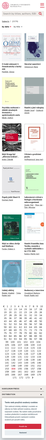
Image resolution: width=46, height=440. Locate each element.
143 (20, 362)
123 (7, 353)
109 (33, 345)
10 (41, 306)
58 (40, 324)
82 (40, 333)
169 (33, 374)
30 (20, 315)
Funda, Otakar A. (8, 249)
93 (15, 339)
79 (25, 333)
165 (7, 374)
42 (40, 318)
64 (30, 327)
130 (13, 356)
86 (20, 336)
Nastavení (23, 433)
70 (20, 330)
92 (10, 339)
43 (5, 321)
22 (20, 312)
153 (7, 368)
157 (33, 368)
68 (10, 330)
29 (15, 315)
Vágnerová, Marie (31, 67)
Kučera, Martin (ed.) (31, 254)
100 (13, 342)
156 (26, 368)
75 (5, 333)
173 (28, 377)
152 (39, 365)
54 (20, 324)
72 (30, 330)
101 (19, 342)
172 (21, 377)
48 (30, 321)
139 (33, 359)
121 (33, 350)
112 (13, 347)
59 (5, 327)
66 (40, 327)
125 (20, 353)
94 (20, 339)
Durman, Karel (7, 200)
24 (30, 312)
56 (30, 324)
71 (25, 330)
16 (30, 309)
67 (5, 330)
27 (5, 315)
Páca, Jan (38, 205)
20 (10, 312)
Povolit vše (23, 426)
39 (25, 318)
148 (13, 365)
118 (13, 350)
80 (30, 333)
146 (39, 362)
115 (33, 347)
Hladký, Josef (29, 110)
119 (20, 350)
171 (15, 377)
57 (35, 324)
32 (30, 315)
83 (5, 336)
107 (20, 345)
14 (20, 309)
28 (10, 315)
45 (15, 321)
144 (26, 362)
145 (33, 362)
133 (33, 356)
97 (35, 339)
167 (20, 374)
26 (40, 312)
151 (33, 365)
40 (30, 318)
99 (7, 342)
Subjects (5, 21)
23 (25, 312)
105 (7, 345)
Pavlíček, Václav (8, 72)
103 (32, 342)
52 (10, 324)
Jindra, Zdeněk (7, 159)
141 (7, 362)
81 (35, 333)
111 (7, 347)
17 (35, 309)
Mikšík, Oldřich (7, 118)
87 (25, 336)
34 (40, 315)
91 (5, 339)
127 (33, 353)
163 (33, 371)
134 (39, 356)
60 (10, 327)
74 (40, 330)
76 (10, 333)
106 (13, 345)
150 (26, 365)
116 (39, 347)
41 (35, 318)
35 (5, 318)
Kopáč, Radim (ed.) (31, 295)
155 (20, 368)
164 (39, 371)
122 (39, 350)
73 (35, 330)
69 (15, 330)
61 (15, 327)
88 (30, 336)
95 (25, 339)
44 (10, 321)
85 (15, 336)
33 (35, 315)
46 (20, 321)
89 (35, 336)
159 (7, 371)
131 (20, 356)
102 (26, 342)
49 (35, 321)
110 (39, 345)
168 (26, 374)
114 (26, 347)
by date (6, 26)
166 (13, 374)
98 (40, 339)
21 (15, 312)
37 (15, 318)
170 (39, 374)
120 (26, 350)
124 (13, 353)
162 (26, 371)
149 (20, 365)
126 (26, 353)
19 (5, 312)
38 (20, 318)
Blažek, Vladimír (8, 293)
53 (15, 324)
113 (20, 347)
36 (10, 318)
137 (20, 359)
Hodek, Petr (28, 205)
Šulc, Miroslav (29, 207)
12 (10, 309)
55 (25, 324)
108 (26, 345)
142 (13, 362)
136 (13, 359)
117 (7, 350)
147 (7, 365)
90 (40, 336)
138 (26, 359)
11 (5, 309)
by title (18, 26)
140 (39, 359)
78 (20, 333)
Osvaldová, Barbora (32, 293)
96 (30, 339)
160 (13, 371)
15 (25, 309)
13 (15, 309)
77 (15, 333)
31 (25, 315)
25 (35, 312)
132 (26, 356)
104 (38, 342)
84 (10, 336)
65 (35, 327)
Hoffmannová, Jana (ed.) (33, 159)
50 (40, 321)
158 (39, 368)
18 (40, 309)
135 (7, 359)
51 (5, 324)
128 (39, 353)
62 (20, 327)
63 (25, 327)
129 (7, 356)
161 (20, 371)
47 (25, 321)
